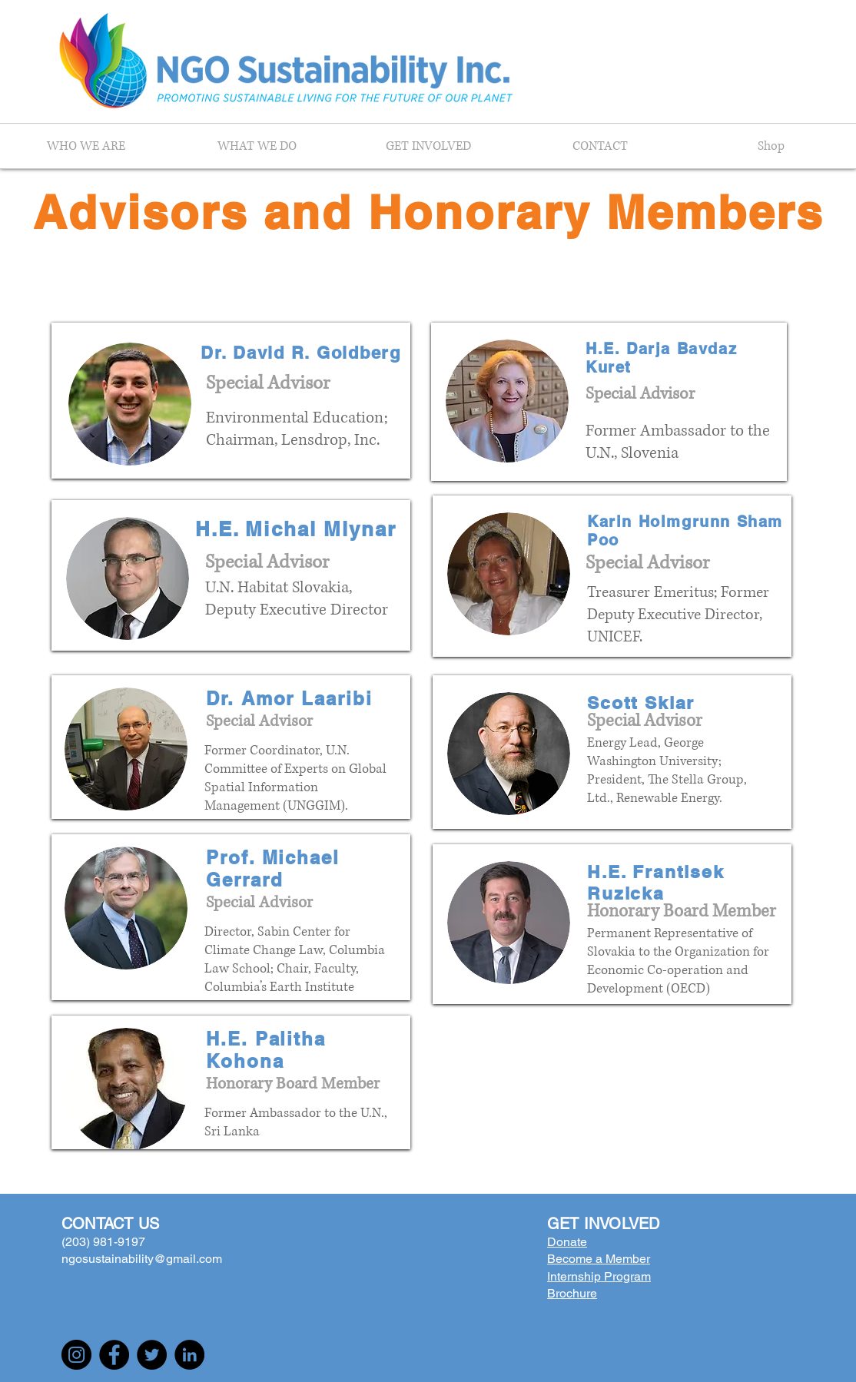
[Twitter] (152, 1355)
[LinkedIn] (189, 1355)
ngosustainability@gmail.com (141, 1258)
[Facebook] (114, 1355)
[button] (85, 146)
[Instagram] (76, 1355)
